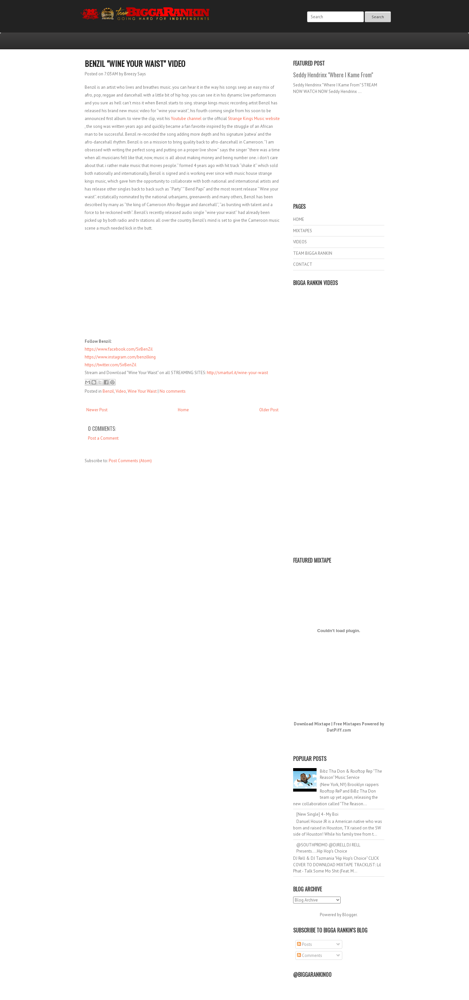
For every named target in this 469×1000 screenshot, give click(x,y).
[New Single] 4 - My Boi (317, 814)
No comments (173, 391)
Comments (309, 955)
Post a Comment (103, 438)
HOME (298, 219)
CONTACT (302, 264)
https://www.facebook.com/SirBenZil (119, 349)
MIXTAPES (302, 231)
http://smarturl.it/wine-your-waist (237, 372)
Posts (304, 944)
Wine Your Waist (142, 391)
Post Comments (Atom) (130, 460)
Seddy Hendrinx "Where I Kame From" (333, 74)
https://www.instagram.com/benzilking (120, 357)
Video (121, 391)
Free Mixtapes (347, 724)
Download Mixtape (312, 724)
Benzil (108, 391)
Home (183, 410)
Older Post (268, 410)
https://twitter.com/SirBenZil (110, 365)
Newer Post (96, 410)
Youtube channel (186, 118)
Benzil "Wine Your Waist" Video (135, 63)
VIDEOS (300, 242)
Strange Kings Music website (254, 118)
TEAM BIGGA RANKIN (312, 253)
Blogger (349, 914)
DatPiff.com (339, 730)
